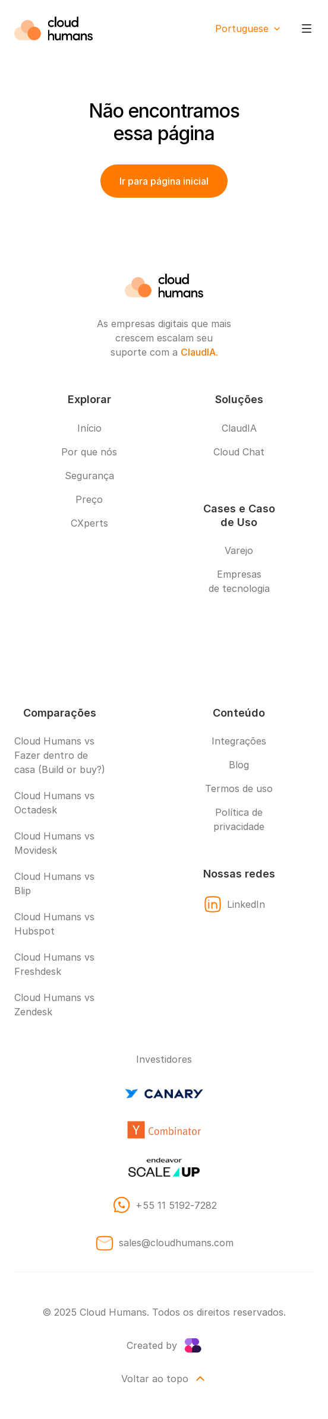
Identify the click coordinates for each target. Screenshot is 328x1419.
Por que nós (89, 452)
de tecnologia (239, 588)
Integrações (239, 741)
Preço (89, 499)
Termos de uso (239, 788)
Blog (239, 765)
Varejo (239, 550)
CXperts (89, 523)
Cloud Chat (238, 452)
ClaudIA (239, 428)
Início (89, 428)
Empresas (239, 574)
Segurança (89, 476)
